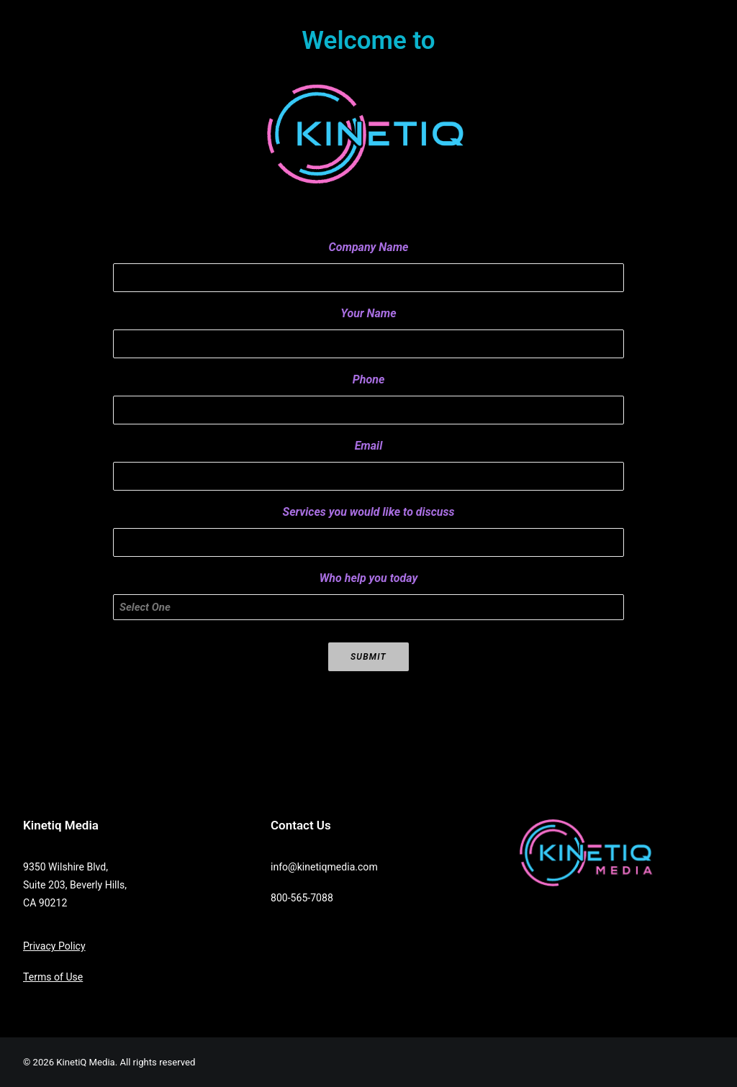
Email (369, 445)
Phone (369, 379)
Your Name (368, 313)
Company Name (369, 247)
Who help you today (368, 578)
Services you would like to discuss (369, 512)
